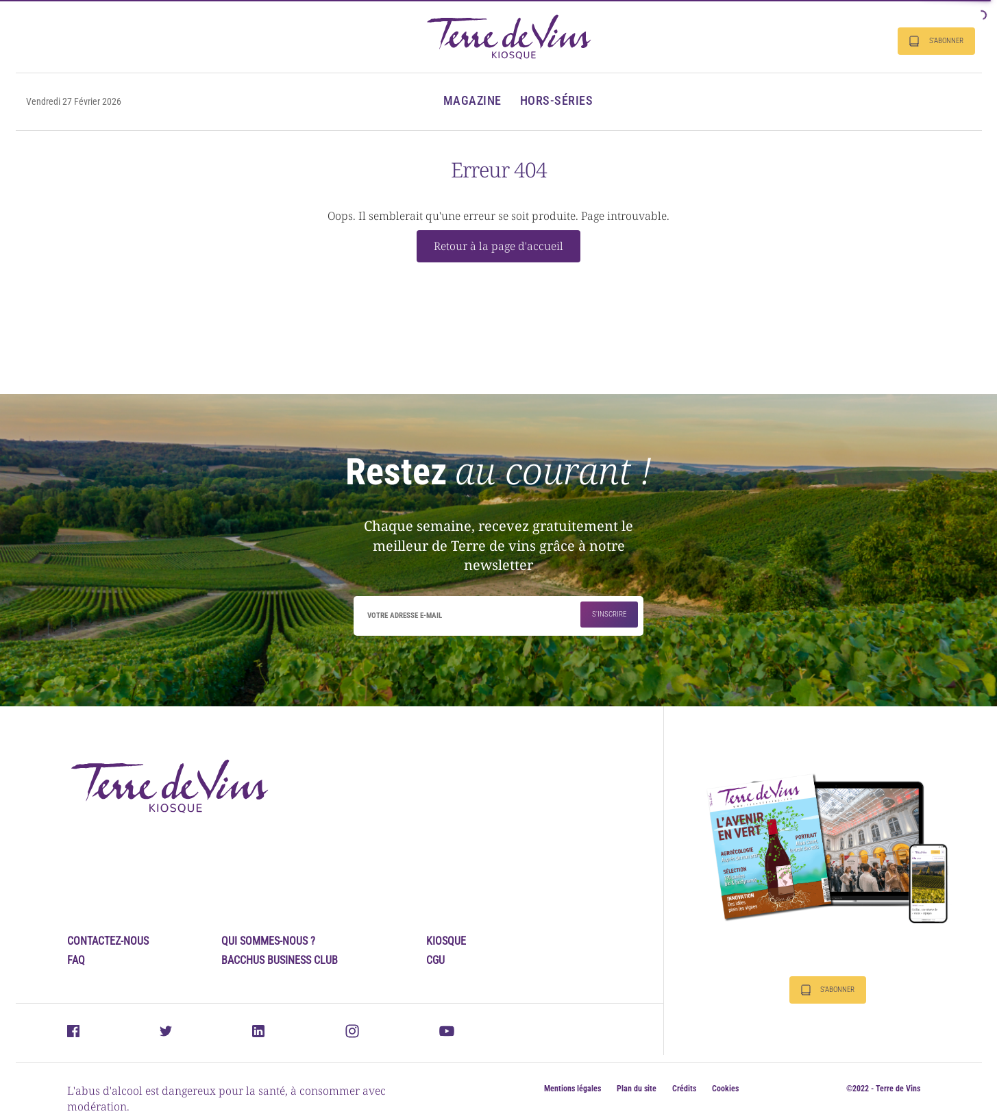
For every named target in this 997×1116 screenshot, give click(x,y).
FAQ (76, 960)
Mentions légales (572, 1088)
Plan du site (636, 1088)
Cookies (725, 1088)
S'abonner (936, 41)
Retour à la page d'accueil (498, 245)
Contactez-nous (108, 940)
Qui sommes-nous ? (268, 940)
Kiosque (446, 940)
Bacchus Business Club (279, 960)
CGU (435, 960)
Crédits (684, 1088)
